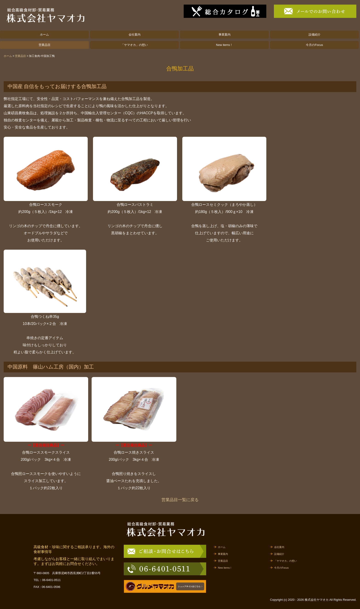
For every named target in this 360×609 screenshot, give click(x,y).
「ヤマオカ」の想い (134, 45)
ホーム (44, 34)
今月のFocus (314, 45)
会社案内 (135, 34)
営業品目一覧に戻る (180, 499)
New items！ (224, 45)
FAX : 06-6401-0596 (47, 587)
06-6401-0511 (51, 580)
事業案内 (225, 34)
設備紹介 (315, 34)
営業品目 (45, 45)
